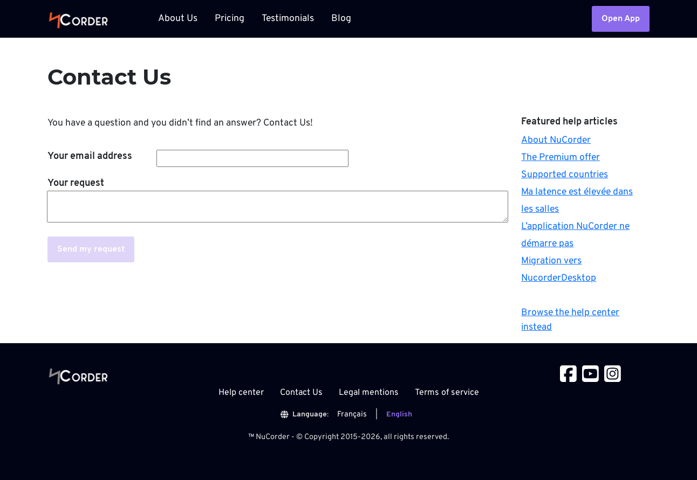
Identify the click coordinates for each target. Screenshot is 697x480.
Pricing (229, 18)
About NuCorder (556, 140)
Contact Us (301, 392)
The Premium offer (560, 157)
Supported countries (564, 175)
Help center (241, 392)
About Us (177, 18)
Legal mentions (369, 392)
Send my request (91, 249)
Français (352, 414)
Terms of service (447, 392)
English (399, 415)
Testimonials (288, 18)
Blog (341, 18)
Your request (75, 183)
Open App (621, 19)
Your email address (89, 156)
